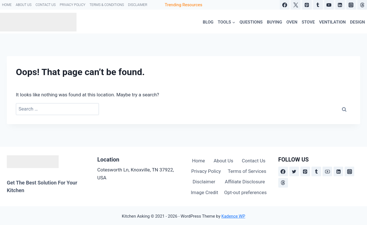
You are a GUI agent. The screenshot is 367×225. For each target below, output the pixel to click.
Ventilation (332, 22)
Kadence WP (233, 216)
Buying (274, 22)
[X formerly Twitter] (294, 171)
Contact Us (45, 5)
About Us (23, 5)
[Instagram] (351, 5)
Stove (308, 22)
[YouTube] (329, 5)
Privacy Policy (73, 5)
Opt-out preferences (245, 192)
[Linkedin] (340, 5)
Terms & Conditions (107, 5)
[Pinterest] (307, 5)
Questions (250, 22)
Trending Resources (183, 4)
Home (7, 5)
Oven (291, 22)
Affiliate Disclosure (245, 181)
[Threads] (362, 5)
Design (357, 22)
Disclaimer (137, 5)
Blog (208, 22)
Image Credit (204, 192)
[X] (295, 5)
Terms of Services (247, 171)
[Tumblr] (318, 5)
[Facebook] (284, 5)
